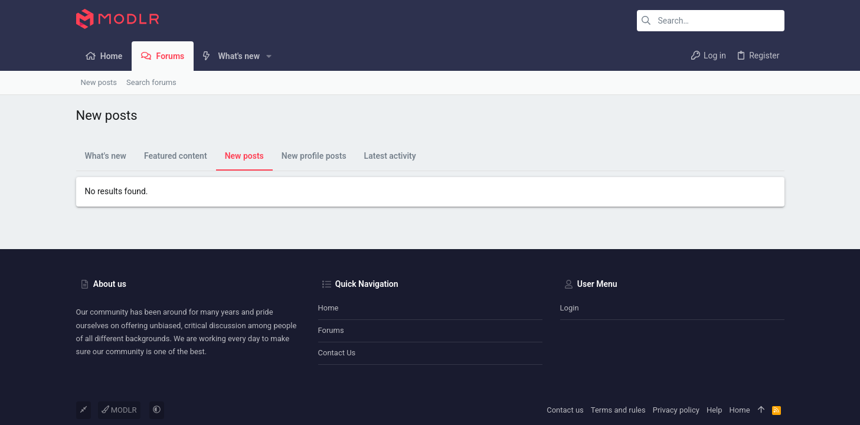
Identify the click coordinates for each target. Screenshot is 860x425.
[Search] (710, 20)
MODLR (119, 410)
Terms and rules (618, 410)
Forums (331, 330)
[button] (269, 56)
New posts (244, 156)
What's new (105, 156)
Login (569, 307)
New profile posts (314, 156)
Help (714, 410)
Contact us (337, 352)
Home (328, 307)
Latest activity (390, 156)
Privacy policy (676, 410)
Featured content (175, 156)
